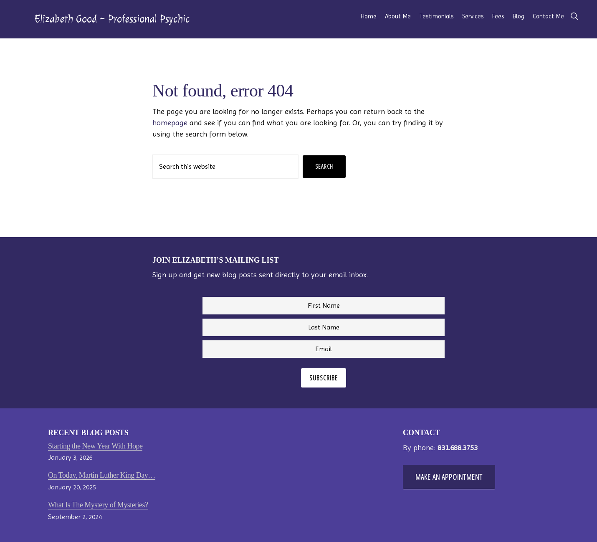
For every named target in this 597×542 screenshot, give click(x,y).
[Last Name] (323, 327)
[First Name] (323, 305)
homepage (169, 122)
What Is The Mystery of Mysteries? (98, 505)
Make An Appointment (449, 477)
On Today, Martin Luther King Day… (101, 475)
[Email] (323, 349)
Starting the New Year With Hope (95, 446)
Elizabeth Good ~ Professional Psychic (112, 19)
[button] (574, 16)
